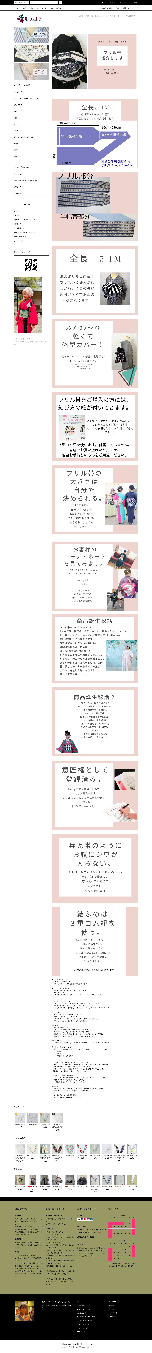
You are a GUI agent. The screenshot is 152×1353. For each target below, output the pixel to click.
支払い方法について (83, 1305)
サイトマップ (18, 241)
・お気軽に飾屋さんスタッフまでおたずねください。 (69, 990)
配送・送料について (83, 1309)
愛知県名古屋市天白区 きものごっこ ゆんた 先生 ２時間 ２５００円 (77, 995)
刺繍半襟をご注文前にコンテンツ (25, 232)
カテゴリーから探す (26, 8)
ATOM (83, 1332)
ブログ (116, 8)
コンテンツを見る (54, 8)
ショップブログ (82, 1328)
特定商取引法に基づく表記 (86, 1317)
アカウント (101, 3)
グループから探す (40, 8)
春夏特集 (17, 215)
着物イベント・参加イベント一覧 (25, 220)
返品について (81, 1313)
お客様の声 (17, 224)
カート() (133, 3)
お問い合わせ (126, 8)
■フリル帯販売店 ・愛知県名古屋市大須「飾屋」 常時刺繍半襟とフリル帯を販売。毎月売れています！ (70, 982)
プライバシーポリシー (84, 1320)
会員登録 (112, 3)
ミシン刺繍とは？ (19, 228)
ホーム (16, 8)
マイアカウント (113, 1302)
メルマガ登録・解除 (105, 8)
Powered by (76, 1347)
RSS (78, 1332)
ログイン (122, 3)
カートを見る (112, 1313)
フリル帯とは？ (19, 211)
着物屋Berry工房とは (20, 237)
